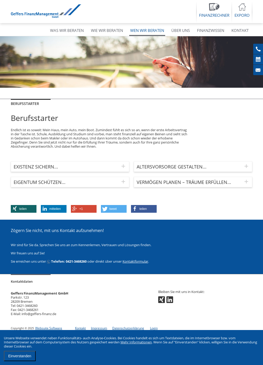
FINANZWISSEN (210, 30)
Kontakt (80, 328)
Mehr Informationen (136, 342)
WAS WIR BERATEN (67, 30)
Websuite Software (48, 328)
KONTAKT (240, 30)
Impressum (99, 328)
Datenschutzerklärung (128, 328)
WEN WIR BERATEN (147, 30)
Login (154, 328)
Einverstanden (19, 356)
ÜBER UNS (180, 30)
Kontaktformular (135, 261)
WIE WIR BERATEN (107, 30)
